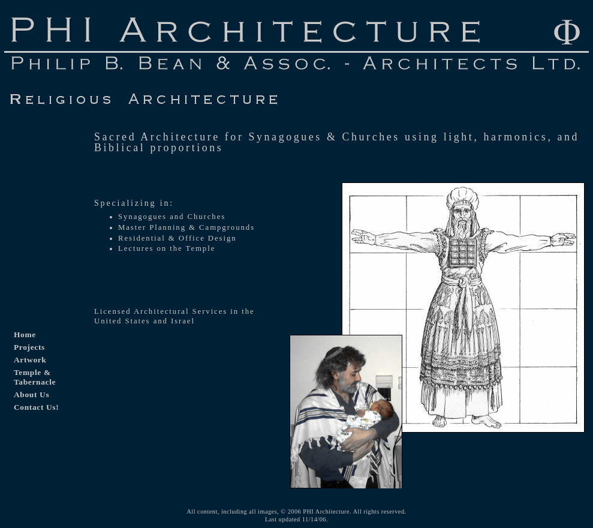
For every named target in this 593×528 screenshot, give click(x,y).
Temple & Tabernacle (35, 377)
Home (25, 334)
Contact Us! (36, 407)
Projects (29, 347)
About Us (31, 394)
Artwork (30, 359)
